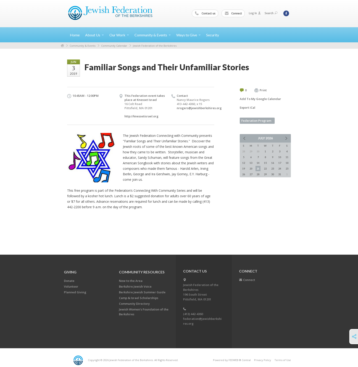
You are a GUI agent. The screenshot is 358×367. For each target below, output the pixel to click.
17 (279, 162)
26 (243, 174)
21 (258, 168)
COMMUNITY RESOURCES (142, 272)
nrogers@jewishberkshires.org (199, 108)
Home (75, 35)
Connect (233, 13)
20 (251, 168)
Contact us (205, 13)
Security (212, 35)
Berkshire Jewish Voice (135, 286)
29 (265, 174)
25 (287, 168)
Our (119, 35)
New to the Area (130, 281)
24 (279, 168)
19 (243, 168)
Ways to (188, 35)
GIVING (70, 272)
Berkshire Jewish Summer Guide (142, 292)
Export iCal (247, 107)
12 (243, 162)
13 (251, 162)
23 (272, 168)
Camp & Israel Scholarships (138, 298)
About (94, 35)
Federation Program (256, 121)
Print (260, 90)
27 (251, 174)
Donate (69, 281)
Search (271, 13)
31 (279, 174)
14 (258, 162)
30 (272, 174)
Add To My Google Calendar (260, 99)
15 (265, 162)
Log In (255, 13)
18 (287, 162)
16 (272, 162)
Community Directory (134, 304)
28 (258, 174)
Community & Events (82, 45)
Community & (152, 35)
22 (265, 168)
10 (279, 157)
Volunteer (71, 286)
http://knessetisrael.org (141, 116)
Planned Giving (75, 292)
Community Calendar (114, 45)
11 (287, 157)
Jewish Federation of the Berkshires (154, 45)
